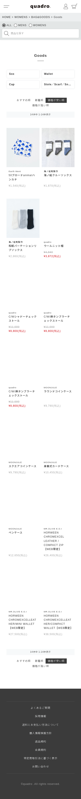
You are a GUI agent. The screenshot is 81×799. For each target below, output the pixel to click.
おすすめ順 (24, 100)
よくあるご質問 (40, 707)
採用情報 (40, 716)
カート (74, 6)
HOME (6, 17)
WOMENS (21, 17)
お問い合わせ (40, 766)
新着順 (39, 100)
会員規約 (40, 749)
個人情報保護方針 (40, 733)
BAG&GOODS (40, 17)
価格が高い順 (40, 105)
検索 (6, 33)
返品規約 (40, 741)
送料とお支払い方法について (40, 724)
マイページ (66, 6)
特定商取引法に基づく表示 (40, 758)
